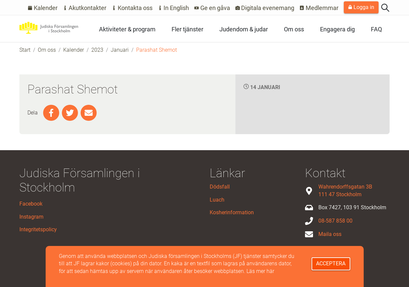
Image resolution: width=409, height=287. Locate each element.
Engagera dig (337, 29)
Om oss (294, 29)
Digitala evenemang (265, 7)
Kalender (43, 7)
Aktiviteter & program (127, 29)
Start (24, 50)
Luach (217, 200)
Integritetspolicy (38, 229)
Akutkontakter (85, 7)
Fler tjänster (187, 29)
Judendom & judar (243, 29)
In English (173, 7)
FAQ (376, 29)
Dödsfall (220, 187)
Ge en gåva (212, 7)
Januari (120, 50)
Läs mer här (260, 271)
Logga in (361, 7)
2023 (97, 50)
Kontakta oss (132, 7)
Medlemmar (319, 7)
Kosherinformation (232, 212)
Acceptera (330, 263)
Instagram (31, 217)
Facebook (30, 204)
